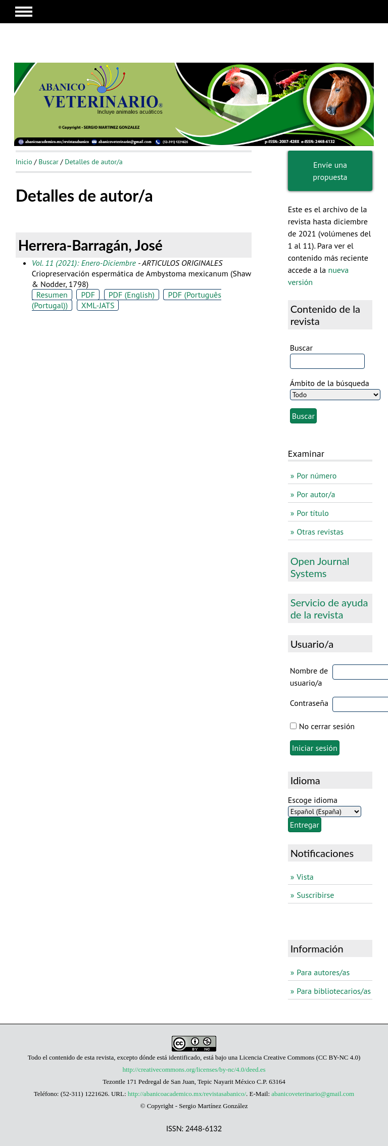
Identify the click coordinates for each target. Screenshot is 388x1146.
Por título (313, 513)
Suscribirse (315, 895)
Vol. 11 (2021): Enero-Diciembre (84, 263)
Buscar (48, 161)
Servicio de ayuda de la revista (329, 608)
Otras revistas (320, 532)
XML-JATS (98, 305)
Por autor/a (316, 494)
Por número (316, 475)
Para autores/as (323, 972)
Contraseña (309, 703)
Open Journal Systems (320, 567)
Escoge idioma (312, 800)
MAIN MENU (23, 12)
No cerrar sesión (327, 726)
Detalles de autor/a (94, 161)
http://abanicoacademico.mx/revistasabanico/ (187, 1093)
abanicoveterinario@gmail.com (312, 1093)
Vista (305, 877)
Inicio (24, 161)
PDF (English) (132, 295)
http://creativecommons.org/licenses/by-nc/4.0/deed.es (193, 1069)
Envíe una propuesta (330, 171)
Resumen (52, 295)
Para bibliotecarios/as (334, 991)
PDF (88, 295)
